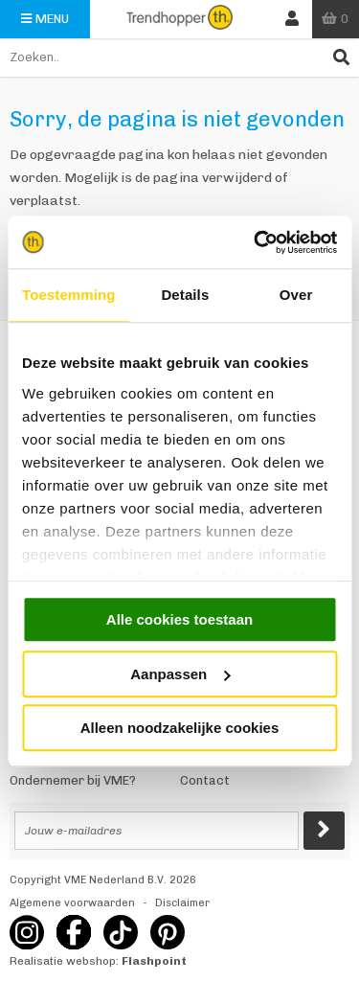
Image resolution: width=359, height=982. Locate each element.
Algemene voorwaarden (72, 903)
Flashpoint (154, 961)
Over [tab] (296, 294)
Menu (45, 18)
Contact (205, 780)
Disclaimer (182, 903)
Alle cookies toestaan (179, 619)
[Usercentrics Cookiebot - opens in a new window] (255, 242)
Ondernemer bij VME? (73, 780)
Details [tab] (185, 294)
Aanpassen (180, 674)
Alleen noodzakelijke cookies (180, 727)
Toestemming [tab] (69, 294)
